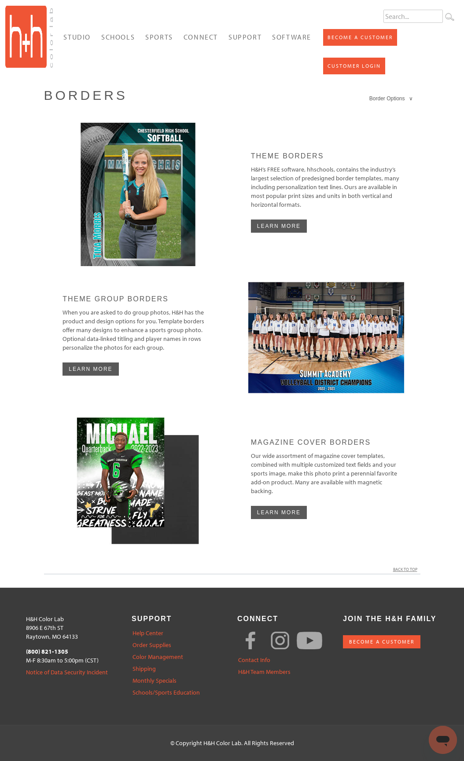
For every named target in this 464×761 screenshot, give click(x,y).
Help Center (148, 633)
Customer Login (354, 65)
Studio (77, 37)
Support (244, 37)
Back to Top (406, 569)
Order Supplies (152, 645)
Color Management (158, 657)
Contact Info (254, 660)
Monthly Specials (155, 680)
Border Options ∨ (391, 98)
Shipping (144, 668)
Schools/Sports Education (166, 692)
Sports (159, 37)
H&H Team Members (264, 671)
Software (291, 37)
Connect (201, 37)
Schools (118, 37)
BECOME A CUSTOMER (381, 641)
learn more (279, 226)
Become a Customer (360, 37)
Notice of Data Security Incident (67, 672)
